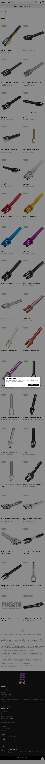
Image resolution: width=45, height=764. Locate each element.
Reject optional (24, 384)
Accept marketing (33, 384)
